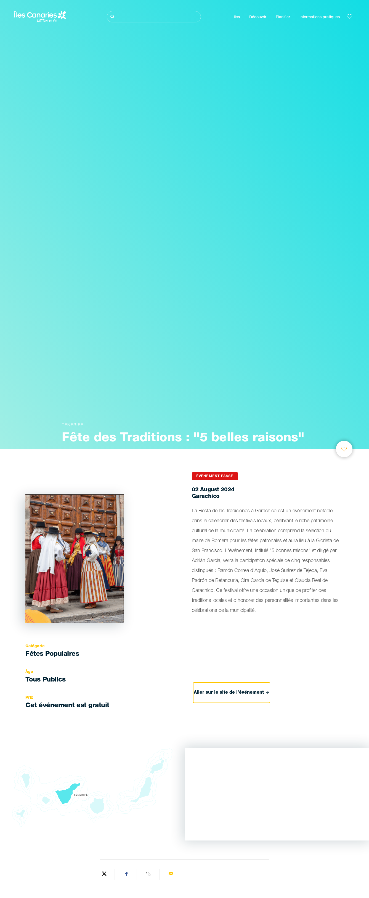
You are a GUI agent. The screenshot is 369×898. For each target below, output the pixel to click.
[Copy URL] (149, 874)
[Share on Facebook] (126, 874)
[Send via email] (171, 874)
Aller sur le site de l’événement (231, 693)
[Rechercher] (154, 16)
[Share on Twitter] (104, 874)
